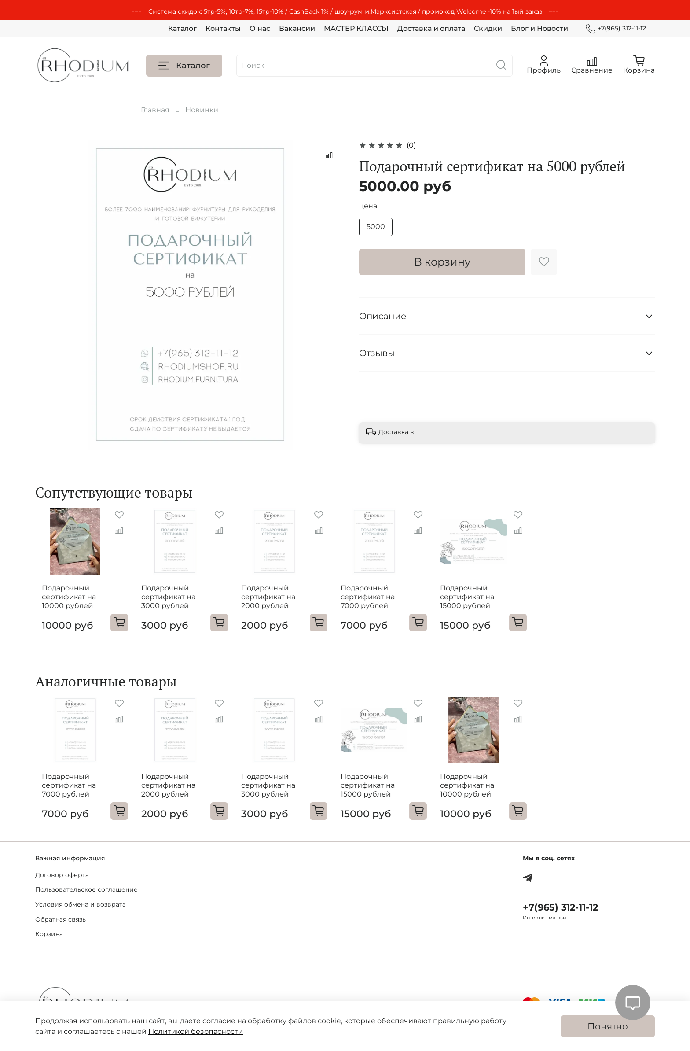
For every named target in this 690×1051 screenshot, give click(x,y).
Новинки (201, 110)
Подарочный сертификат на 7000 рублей (379, 603)
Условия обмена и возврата (80, 904)
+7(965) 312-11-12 (616, 28)
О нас (260, 28)
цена (368, 206)
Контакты (223, 28)
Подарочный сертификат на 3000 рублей (168, 603)
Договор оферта (62, 875)
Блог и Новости (539, 28)
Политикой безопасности (195, 1031)
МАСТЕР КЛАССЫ (356, 28)
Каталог (182, 28)
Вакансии (297, 28)
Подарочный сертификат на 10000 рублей (62, 603)
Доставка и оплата (431, 28)
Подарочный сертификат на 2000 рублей (273, 603)
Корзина (49, 934)
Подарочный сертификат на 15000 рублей (484, 603)
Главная (155, 110)
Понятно (607, 1026)
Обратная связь (60, 919)
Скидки (488, 28)
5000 (376, 226)
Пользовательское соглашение (86, 890)
